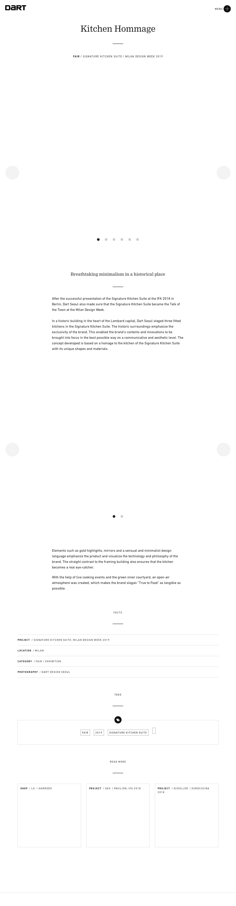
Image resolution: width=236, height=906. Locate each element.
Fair (85, 732)
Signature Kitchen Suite (128, 732)
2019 (98, 732)
